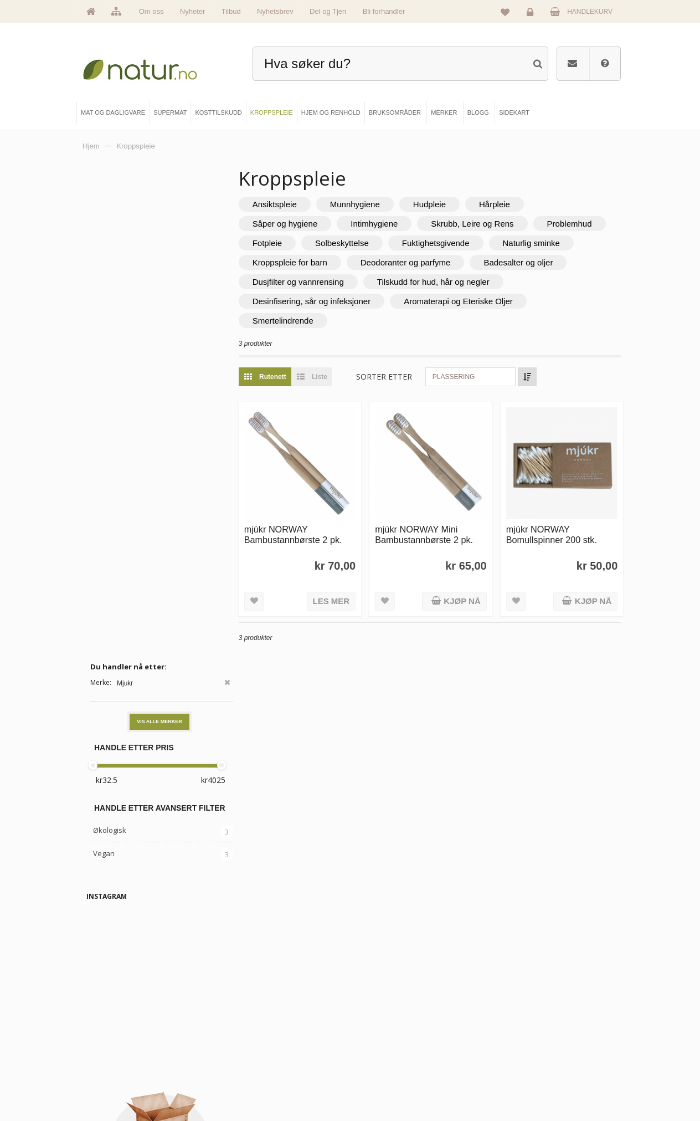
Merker (108, 1047)
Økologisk (109, 343)
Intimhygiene (396, 223)
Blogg (377, 1010)
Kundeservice (515, 1047)
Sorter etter (407, 376)
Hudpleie (451, 204)
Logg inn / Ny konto (523, 1010)
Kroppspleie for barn (402, 262)
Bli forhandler (384, 11)
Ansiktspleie (297, 204)
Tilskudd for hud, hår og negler (331, 301)
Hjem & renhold (255, 1084)
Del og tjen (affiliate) (397, 1066)
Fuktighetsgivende (536, 243)
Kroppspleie (250, 1066)
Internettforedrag (392, 1047)
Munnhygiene (377, 204)
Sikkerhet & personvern (528, 1084)
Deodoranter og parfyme (518, 262)
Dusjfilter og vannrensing (423, 281)
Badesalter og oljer (309, 281)
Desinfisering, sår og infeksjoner (479, 301)
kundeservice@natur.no (350, 939)
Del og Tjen (328, 11)
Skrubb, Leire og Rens (495, 223)
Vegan (104, 366)
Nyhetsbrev (275, 11)
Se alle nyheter (119, 1066)
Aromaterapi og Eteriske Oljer (329, 320)
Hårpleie (516, 204)
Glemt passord (517, 1028)
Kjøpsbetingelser (519, 1066)
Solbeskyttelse (442, 243)
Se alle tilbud (116, 1084)
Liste (331, 376)
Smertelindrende (447, 320)
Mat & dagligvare (257, 1010)
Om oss (151, 11)
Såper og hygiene (307, 223)
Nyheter (192, 11)
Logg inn (532, 14)
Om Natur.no (116, 1028)
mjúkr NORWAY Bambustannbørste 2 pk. (315, 527)
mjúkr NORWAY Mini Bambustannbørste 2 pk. (439, 527)
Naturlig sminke (303, 262)
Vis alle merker (159, 234)
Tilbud (231, 11)
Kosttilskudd (250, 1047)
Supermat (247, 1028)
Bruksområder (389, 1028)
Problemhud (297, 243)
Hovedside (113, 1010)
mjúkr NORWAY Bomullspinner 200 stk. (558, 527)
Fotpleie (367, 243)
